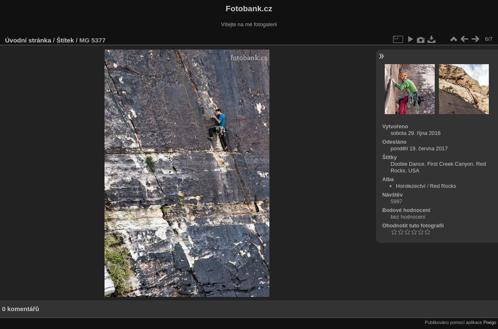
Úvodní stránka (28, 40)
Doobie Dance (407, 164)
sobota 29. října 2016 (416, 133)
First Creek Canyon (450, 164)
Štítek (65, 40)
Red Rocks (443, 186)
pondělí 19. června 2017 (419, 148)
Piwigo (489, 322)
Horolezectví (411, 186)
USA (413, 170)
